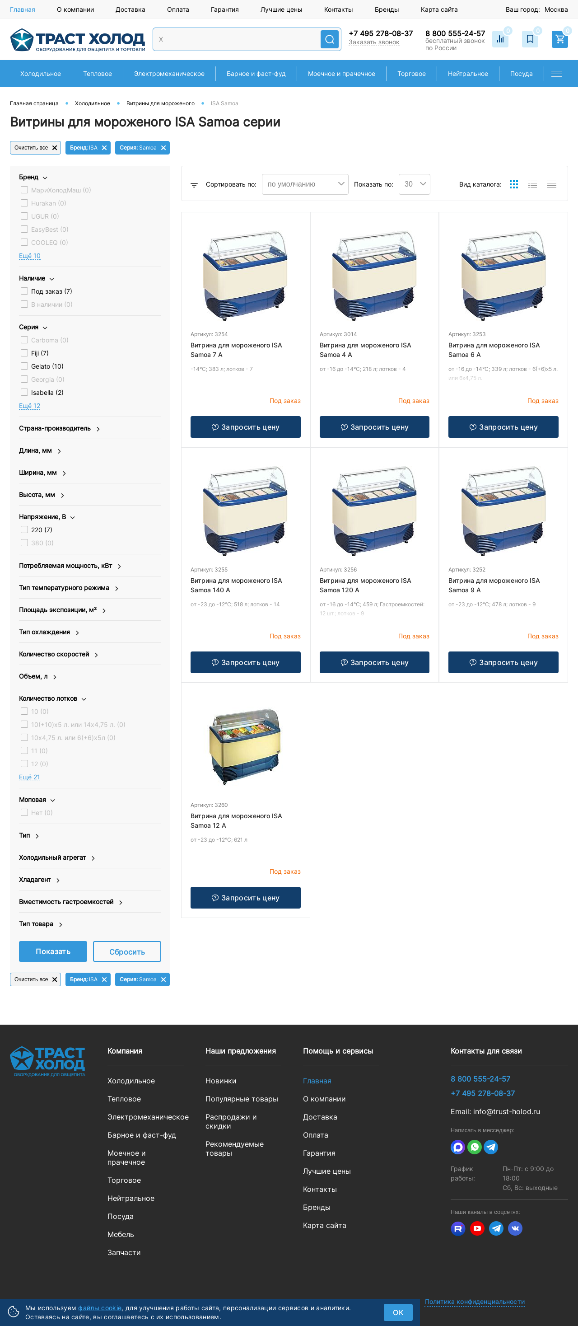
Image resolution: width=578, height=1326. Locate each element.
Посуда (120, 1216)
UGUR (45, 216)
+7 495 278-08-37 (381, 33)
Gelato (47, 366)
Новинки (221, 1080)
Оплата (178, 9)
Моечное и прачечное (126, 1157)
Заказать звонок (374, 42)
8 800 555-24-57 (455, 33)
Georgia (48, 379)
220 (41, 530)
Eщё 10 (30, 255)
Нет (42, 812)
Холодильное (131, 1080)
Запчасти (124, 1252)
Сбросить (127, 951)
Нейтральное (130, 1198)
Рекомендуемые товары (234, 1148)
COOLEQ (49, 242)
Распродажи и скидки (231, 1121)
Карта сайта (439, 9)
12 (39, 764)
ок (398, 1312)
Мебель (120, 1234)
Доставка (130, 9)
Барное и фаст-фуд (141, 1134)
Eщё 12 (29, 405)
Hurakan (48, 203)
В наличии (52, 304)
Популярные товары (241, 1098)
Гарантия (225, 9)
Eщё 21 (29, 777)
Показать (53, 951)
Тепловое (124, 1098)
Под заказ (51, 291)
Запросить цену (245, 426)
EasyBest (50, 229)
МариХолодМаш (61, 190)
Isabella (47, 392)
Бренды (387, 9)
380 (42, 543)
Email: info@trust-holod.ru (495, 1111)
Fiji (40, 353)
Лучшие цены (282, 9)
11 (39, 750)
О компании (75, 9)
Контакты (338, 9)
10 (40, 711)
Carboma (50, 340)
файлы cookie (99, 1308)
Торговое (124, 1180)
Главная (22, 9)
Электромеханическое (145, 1116)
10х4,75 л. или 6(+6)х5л (73, 737)
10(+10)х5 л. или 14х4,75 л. (78, 724)
